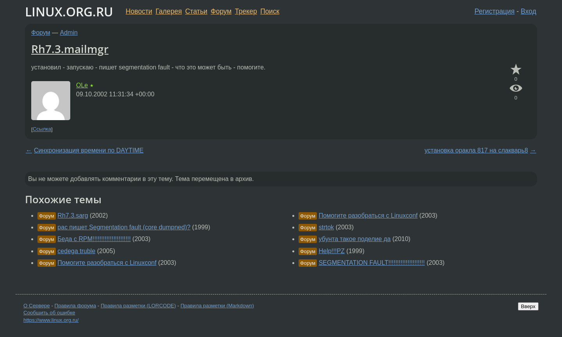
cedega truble (76, 251)
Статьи (196, 11)
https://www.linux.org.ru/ (50, 320)
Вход (528, 11)
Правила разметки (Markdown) (217, 306)
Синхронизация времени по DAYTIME (89, 150)
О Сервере (36, 306)
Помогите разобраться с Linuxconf (107, 262)
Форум (221, 11)
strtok (326, 227)
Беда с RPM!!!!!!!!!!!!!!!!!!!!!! (94, 239)
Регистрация (495, 11)
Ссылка (42, 129)
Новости (139, 11)
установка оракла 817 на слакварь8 (476, 150)
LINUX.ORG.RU (69, 11)
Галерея (169, 11)
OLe (82, 85)
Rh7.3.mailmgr (69, 48)
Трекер (246, 11)
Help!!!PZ (331, 251)
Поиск (269, 11)
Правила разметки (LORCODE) (138, 306)
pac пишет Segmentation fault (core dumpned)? (123, 227)
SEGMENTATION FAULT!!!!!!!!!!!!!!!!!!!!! (371, 262)
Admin (69, 32)
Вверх (528, 306)
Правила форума (75, 306)
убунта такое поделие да (354, 239)
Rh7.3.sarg (72, 215)
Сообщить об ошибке (49, 313)
